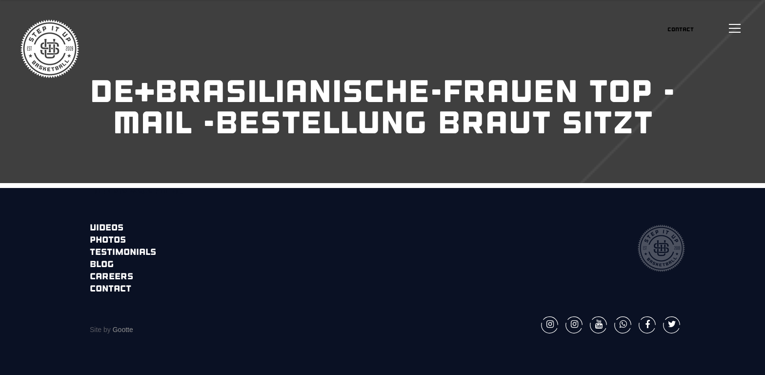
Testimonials (123, 252)
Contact (110, 289)
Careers (111, 277)
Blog (102, 265)
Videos (106, 228)
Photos (108, 240)
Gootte (122, 329)
